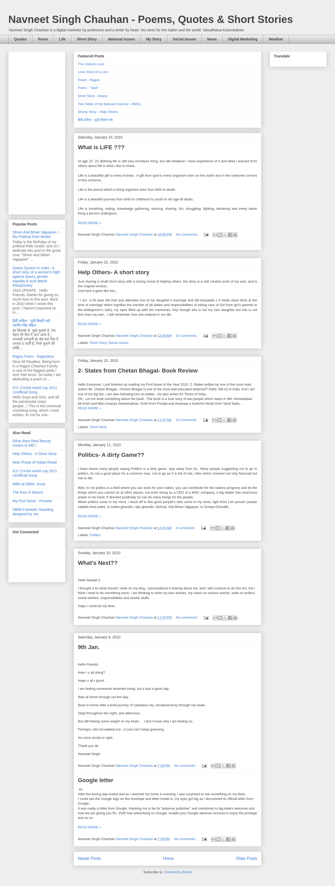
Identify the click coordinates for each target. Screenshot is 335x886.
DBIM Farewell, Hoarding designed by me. (33, 511)
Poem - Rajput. (89, 80)
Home (168, 858)
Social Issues (184, 39)
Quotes (20, 39)
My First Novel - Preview (32, 501)
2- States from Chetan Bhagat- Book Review (138, 370)
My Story (153, 39)
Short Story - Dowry (92, 96)
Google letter (95, 780)
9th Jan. (89, 647)
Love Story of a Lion (93, 72)
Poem (43, 39)
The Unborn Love (91, 64)
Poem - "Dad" (88, 88)
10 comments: (187, 336)
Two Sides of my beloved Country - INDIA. (109, 104)
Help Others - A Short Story (35, 454)
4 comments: (186, 528)
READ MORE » (89, 223)
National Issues (121, 39)
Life (62, 39)
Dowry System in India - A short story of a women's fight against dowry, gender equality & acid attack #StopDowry (36, 277)
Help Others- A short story (113, 272)
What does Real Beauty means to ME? (32, 443)
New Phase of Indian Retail (35, 462)
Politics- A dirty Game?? (111, 455)
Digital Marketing (243, 39)
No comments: (187, 234)
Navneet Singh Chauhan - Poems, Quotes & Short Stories (150, 19)
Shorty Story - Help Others (98, 112)
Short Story (87, 39)
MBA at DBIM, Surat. (29, 484)
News (212, 39)
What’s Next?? (98, 563)
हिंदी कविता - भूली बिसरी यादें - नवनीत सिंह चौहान (32, 323)
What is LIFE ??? (101, 147)
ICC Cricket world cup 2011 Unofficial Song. (35, 390)
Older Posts (246, 858)
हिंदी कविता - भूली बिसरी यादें (95, 120)
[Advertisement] (37, 132)
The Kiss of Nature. (28, 492)
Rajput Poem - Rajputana (33, 356)
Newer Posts (89, 858)
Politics (95, 535)
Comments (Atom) (178, 872)
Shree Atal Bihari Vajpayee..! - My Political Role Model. (37, 234)
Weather (276, 39)
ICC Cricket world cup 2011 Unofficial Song (35, 473)
